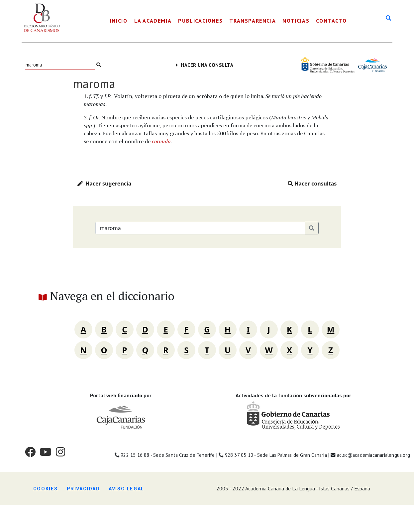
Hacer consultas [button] (312, 183)
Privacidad (83, 489)
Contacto (331, 20)
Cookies (45, 489)
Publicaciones (200, 20)
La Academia (153, 20)
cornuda (161, 141)
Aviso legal (126, 489)
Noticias (295, 20)
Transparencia (252, 20)
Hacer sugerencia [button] (104, 183)
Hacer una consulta (205, 65)
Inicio (119, 20)
